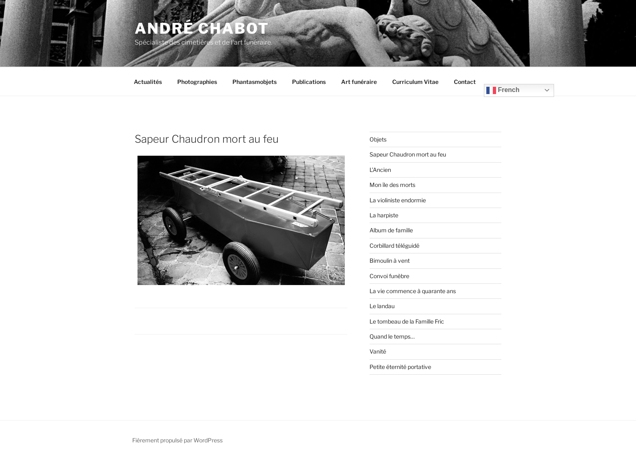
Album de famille (391, 230)
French (503, 90)
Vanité (378, 351)
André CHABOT (202, 28)
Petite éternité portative (400, 366)
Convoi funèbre (389, 275)
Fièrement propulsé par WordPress (177, 440)
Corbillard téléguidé (394, 245)
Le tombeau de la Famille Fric (407, 321)
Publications (309, 81)
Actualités (148, 81)
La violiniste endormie (398, 200)
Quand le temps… (392, 336)
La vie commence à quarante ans (413, 290)
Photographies (197, 81)
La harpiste (384, 215)
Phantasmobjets (254, 81)
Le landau (382, 305)
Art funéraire (359, 81)
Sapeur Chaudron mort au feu (408, 154)
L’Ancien (380, 169)
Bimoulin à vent (390, 260)
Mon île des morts (392, 184)
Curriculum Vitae (415, 81)
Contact (465, 81)
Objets (378, 139)
